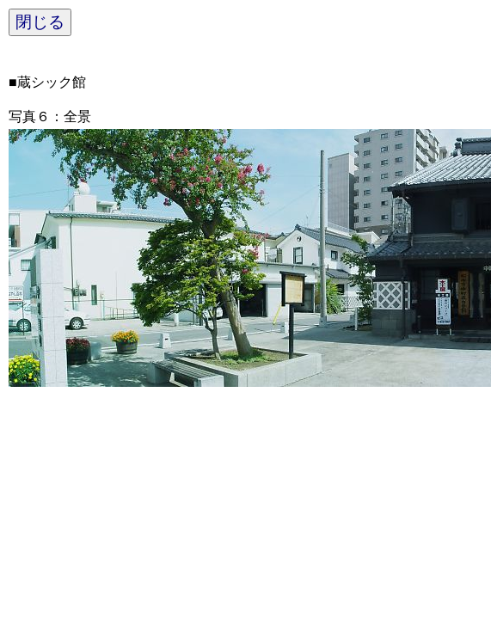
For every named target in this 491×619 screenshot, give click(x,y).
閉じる (39, 22)
